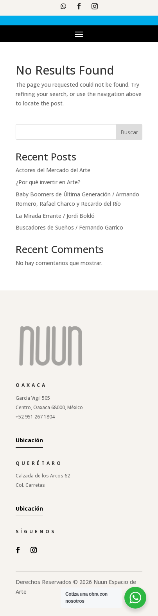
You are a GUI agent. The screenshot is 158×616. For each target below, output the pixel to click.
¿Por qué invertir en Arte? (48, 182)
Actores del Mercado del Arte (53, 170)
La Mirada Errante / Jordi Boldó (55, 215)
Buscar (129, 132)
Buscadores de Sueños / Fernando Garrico (69, 227)
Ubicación (29, 440)
